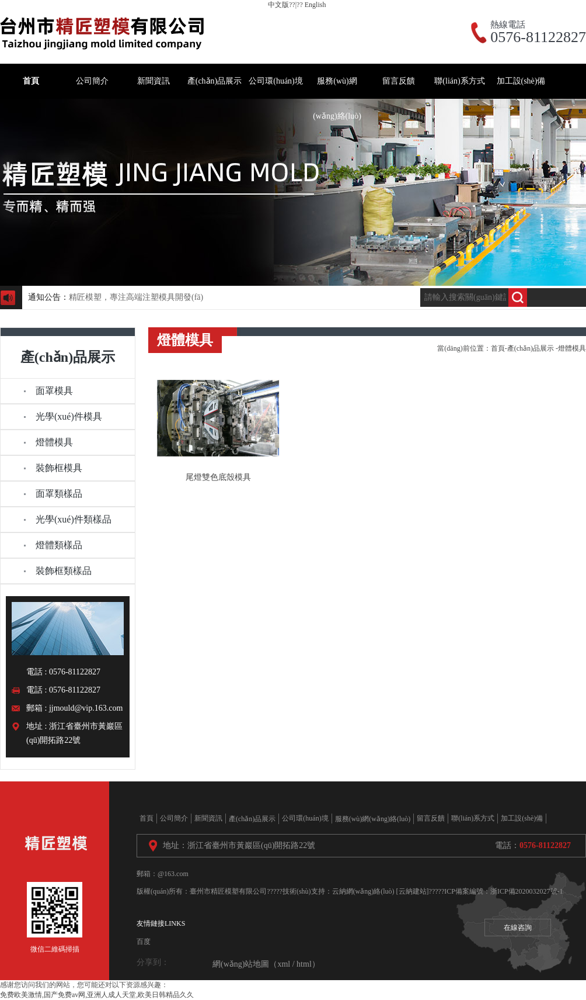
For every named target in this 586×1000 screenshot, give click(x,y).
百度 (144, 941)
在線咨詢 (518, 927)
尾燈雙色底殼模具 (218, 477)
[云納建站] (412, 891)
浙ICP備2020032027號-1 (526, 891)
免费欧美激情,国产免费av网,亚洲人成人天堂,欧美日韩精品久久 (97, 995)
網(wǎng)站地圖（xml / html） (266, 964)
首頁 (498, 348)
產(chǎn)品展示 (530, 348)
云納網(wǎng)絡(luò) (363, 891)
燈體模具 (572, 348)
